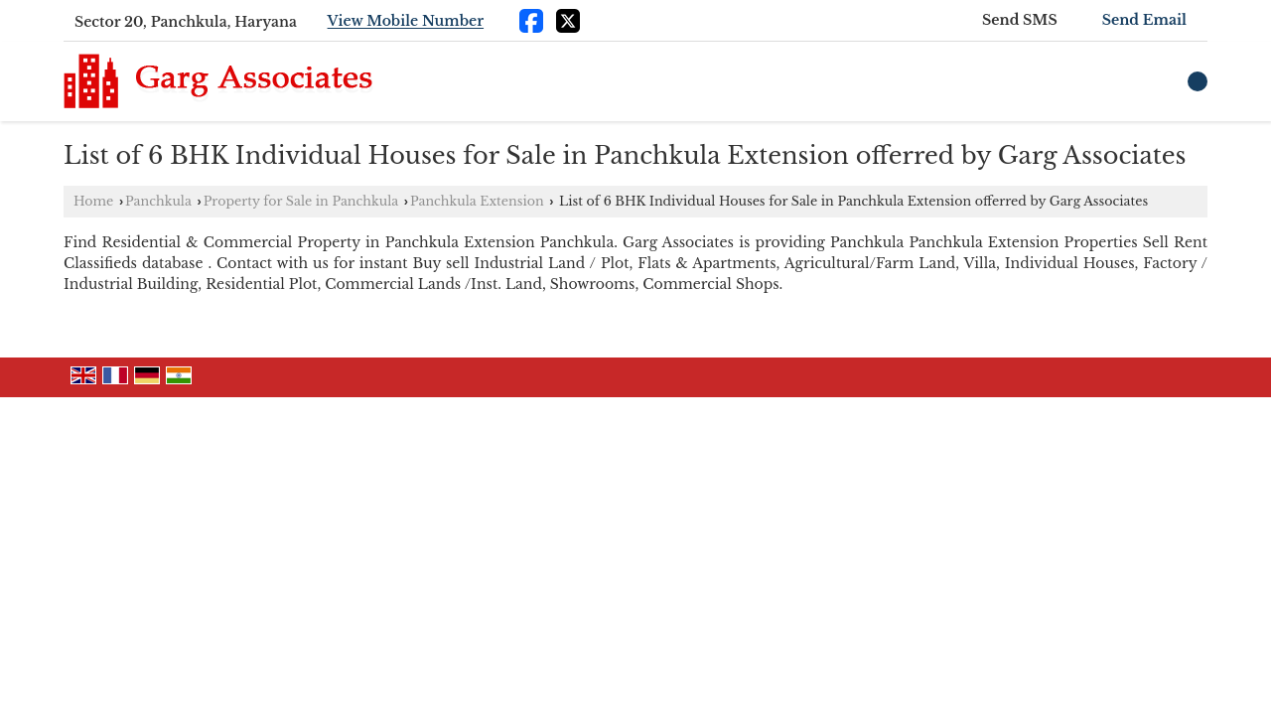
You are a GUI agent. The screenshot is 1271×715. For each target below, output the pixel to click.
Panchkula (158, 201)
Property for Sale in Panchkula (301, 201)
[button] (406, 22)
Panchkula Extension (477, 201)
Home (93, 201)
